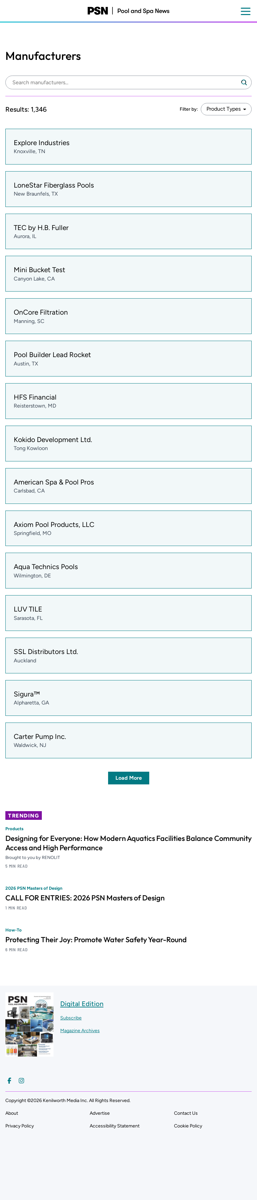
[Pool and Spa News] (128, 11)
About (11, 1113)
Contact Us (186, 1113)
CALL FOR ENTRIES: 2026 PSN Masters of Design (85, 897)
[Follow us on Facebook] (9, 1081)
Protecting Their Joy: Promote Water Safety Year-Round (96, 939)
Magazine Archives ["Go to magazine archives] (80, 1030)
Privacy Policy (19, 1126)
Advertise (100, 1113)
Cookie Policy (188, 1126)
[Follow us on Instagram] (21, 1081)
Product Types (223, 109)
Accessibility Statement (115, 1126)
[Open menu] (245, 11)
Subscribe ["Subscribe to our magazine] (71, 1018)
